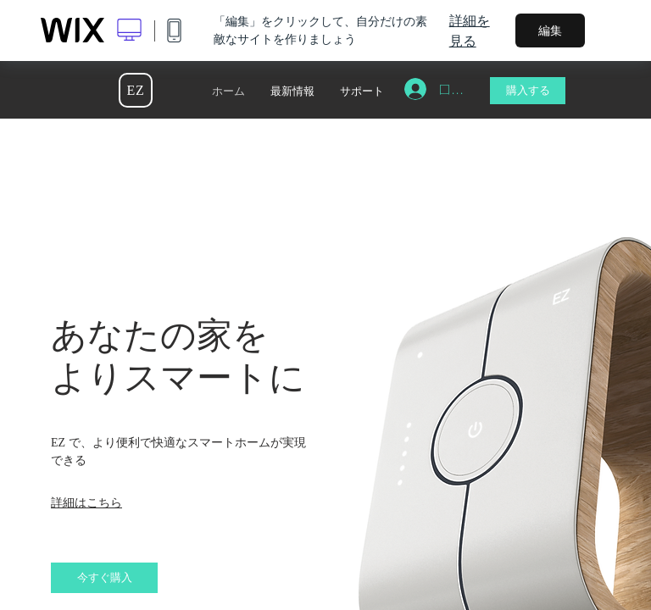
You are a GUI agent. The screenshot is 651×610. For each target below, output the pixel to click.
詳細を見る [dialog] (469, 30)
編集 (550, 30)
